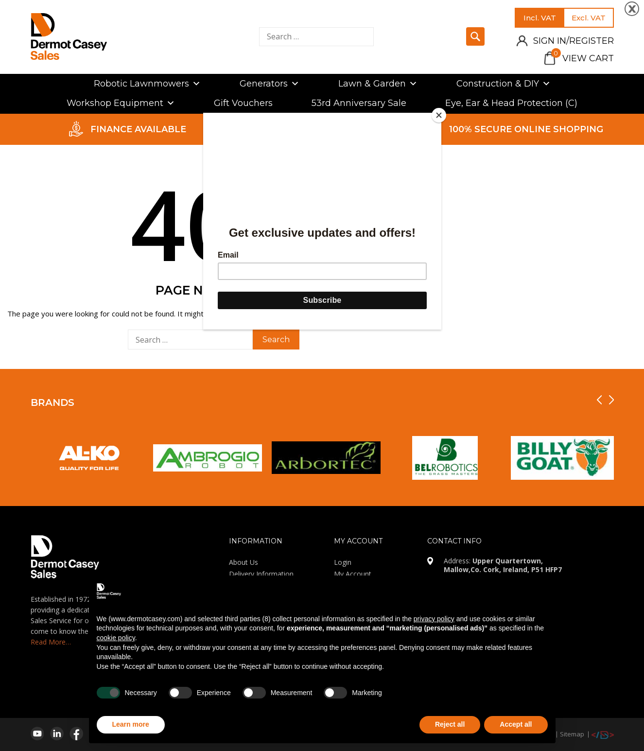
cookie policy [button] (116, 638)
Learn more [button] (130, 724)
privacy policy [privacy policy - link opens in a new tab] (434, 619)
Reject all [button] (450, 724)
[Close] (439, 115)
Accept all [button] (516, 724)
